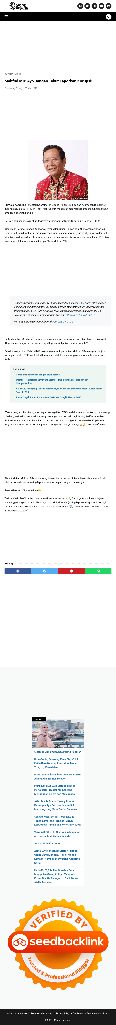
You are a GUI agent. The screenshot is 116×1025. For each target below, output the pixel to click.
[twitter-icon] (87, 6)
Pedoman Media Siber (41, 1013)
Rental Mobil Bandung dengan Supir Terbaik (38, 374)
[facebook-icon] (80, 6)
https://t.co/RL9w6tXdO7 (80, 314)
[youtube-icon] (101, 6)
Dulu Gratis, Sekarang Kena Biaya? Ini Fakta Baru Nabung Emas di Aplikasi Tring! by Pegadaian (56, 763)
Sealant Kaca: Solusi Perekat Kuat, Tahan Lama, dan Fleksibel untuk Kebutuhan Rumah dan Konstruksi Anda (57, 820)
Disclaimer (78, 1013)
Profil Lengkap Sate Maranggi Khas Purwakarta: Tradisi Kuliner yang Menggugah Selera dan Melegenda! (55, 789)
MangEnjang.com (62, 1020)
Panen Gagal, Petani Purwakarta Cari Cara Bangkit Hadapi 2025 (48, 397)
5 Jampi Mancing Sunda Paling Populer (57, 751)
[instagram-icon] (94, 6)
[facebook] (18, 571)
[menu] (6, 16)
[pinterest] (71, 571)
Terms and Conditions (98, 1013)
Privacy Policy (62, 1013)
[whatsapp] (98, 571)
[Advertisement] (58, 47)
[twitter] (44, 571)
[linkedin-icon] (108, 6)
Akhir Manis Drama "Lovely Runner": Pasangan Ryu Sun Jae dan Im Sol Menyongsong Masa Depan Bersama (55, 805)
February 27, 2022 (62, 321)
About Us (11, 1013)
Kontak (23, 1013)
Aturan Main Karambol (47, 843)
